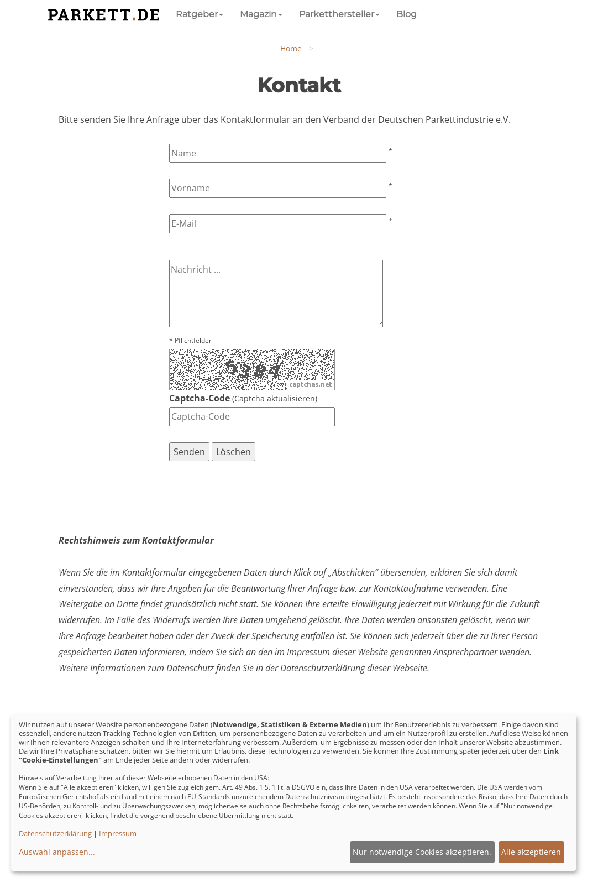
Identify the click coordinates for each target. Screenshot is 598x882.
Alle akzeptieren (531, 852)
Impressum (118, 833)
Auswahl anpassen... (57, 852)
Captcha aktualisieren (274, 398)
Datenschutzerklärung (55, 833)
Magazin (261, 14)
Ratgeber (199, 14)
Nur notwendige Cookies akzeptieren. (422, 852)
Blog (406, 14)
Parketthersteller (339, 14)
